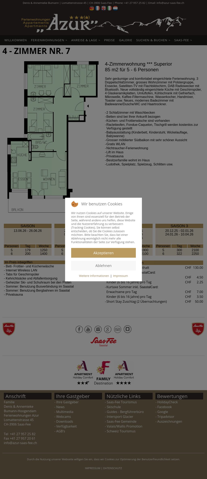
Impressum (120, 276)
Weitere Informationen (94, 276)
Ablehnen (103, 265)
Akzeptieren (103, 252)
